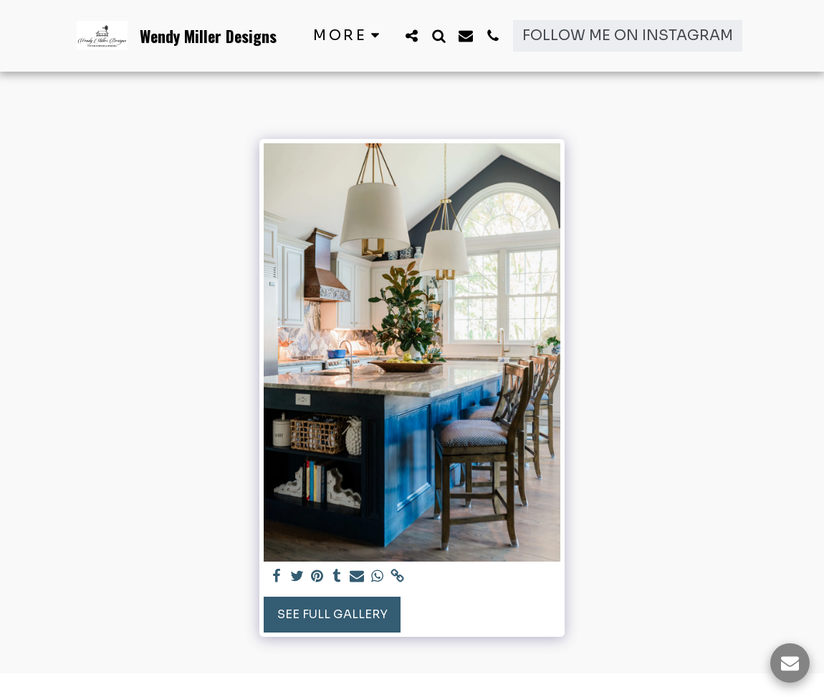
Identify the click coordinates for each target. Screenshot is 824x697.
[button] (411, 35)
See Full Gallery (332, 614)
